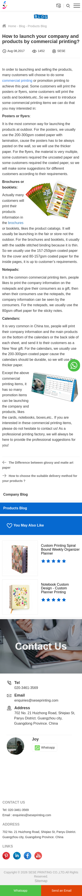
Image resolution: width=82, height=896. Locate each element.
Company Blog (15, 494)
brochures (15, 223)
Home (12, 26)
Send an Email (61, 890)
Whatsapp (44, 747)
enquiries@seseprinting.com (36, 700)
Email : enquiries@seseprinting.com (26, 815)
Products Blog (37, 26)
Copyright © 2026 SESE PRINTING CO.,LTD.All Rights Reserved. (41, 874)
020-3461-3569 (26, 688)
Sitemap (41, 881)
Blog (22, 26)
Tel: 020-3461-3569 (15, 810)
